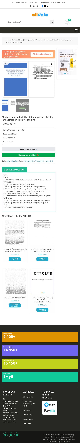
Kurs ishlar (18, 40)
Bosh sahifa (10, 40)
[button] (76, 30)
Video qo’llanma (28, 397)
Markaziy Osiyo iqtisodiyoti (44, 161)
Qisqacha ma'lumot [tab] (14, 170)
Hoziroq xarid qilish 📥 (28, 155)
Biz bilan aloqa (27, 415)
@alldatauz (8, 406)
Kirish (46, 6)
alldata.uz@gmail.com (10, 401)
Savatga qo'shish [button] (14, 259)
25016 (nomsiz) (28, 419)
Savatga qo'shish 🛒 (29, 149)
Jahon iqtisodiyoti (29, 40)
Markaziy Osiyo (29, 161)
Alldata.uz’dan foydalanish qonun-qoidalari (29, 403)
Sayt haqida (26, 410)
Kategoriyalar (27, 423)
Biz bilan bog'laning (42, 54)
